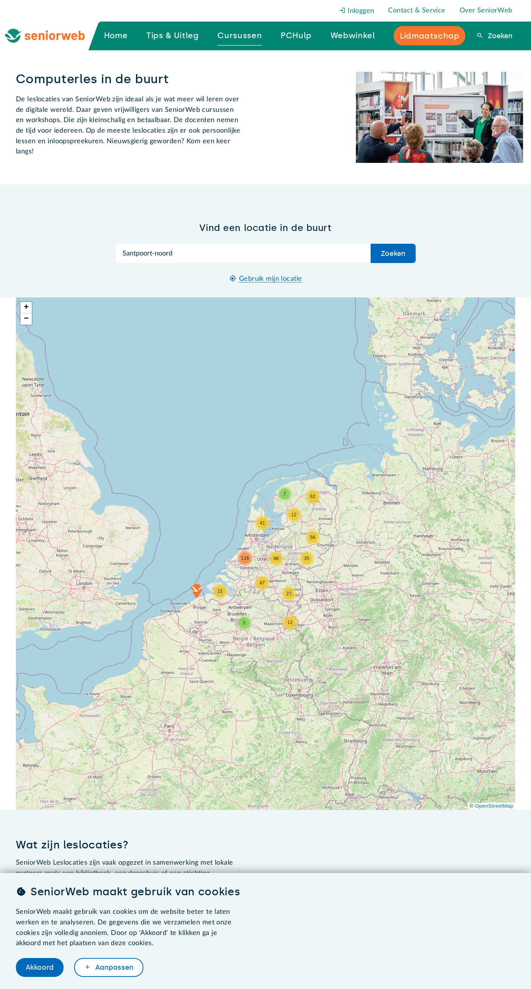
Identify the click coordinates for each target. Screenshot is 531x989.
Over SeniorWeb (486, 10)
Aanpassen (113, 967)
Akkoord (40, 967)
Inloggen (356, 11)
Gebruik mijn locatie (270, 278)
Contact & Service (416, 10)
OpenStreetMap (494, 806)
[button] (196, 591)
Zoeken (499, 36)
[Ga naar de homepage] (51, 36)
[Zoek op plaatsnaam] (243, 253)
